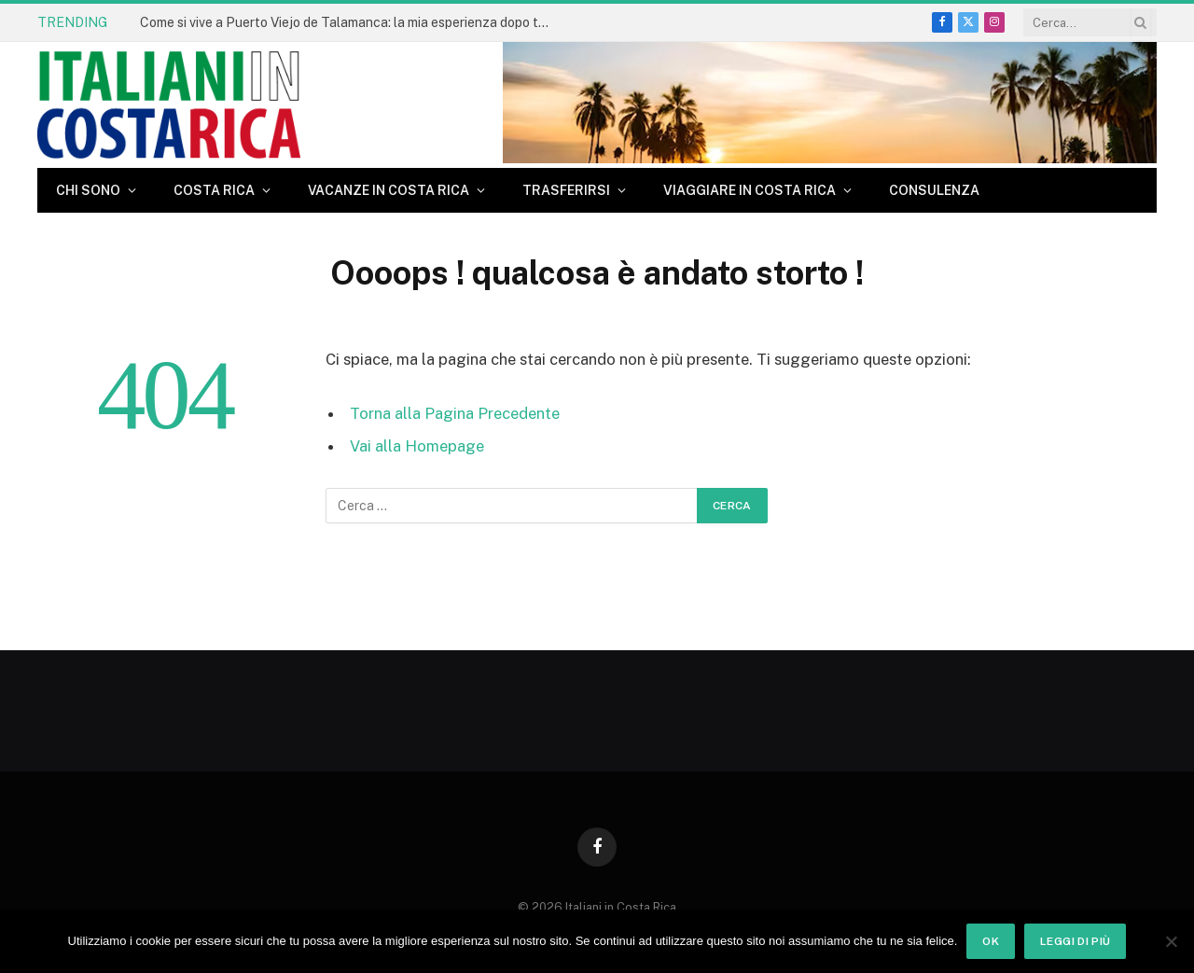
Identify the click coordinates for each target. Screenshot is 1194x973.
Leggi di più (1075, 941)
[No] (1170, 941)
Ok (990, 941)
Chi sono (88, 190)
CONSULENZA (934, 190)
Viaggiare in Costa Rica (749, 190)
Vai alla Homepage (417, 446)
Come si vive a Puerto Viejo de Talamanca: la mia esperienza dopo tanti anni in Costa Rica (350, 22)
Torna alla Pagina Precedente (455, 413)
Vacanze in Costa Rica (388, 190)
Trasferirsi (566, 190)
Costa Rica (214, 190)
